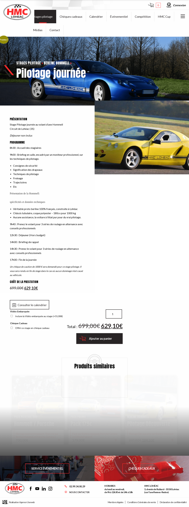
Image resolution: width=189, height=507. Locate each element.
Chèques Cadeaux (142, 468)
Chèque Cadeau (18, 323)
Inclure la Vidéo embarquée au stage (39, 316)
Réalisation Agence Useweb (18, 502)
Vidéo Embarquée (19, 311)
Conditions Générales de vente (141, 502)
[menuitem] (43, 16)
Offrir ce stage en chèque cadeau (32, 328)
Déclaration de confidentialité (173, 502)
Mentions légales (115, 502)
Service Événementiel (47, 468)
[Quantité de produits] (114, 314)
